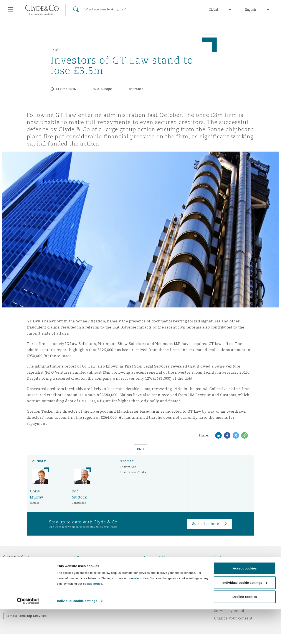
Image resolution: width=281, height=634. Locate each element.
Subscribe (153, 573)
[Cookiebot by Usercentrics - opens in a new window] (28, 625)
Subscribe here (205, 523)
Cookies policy (227, 580)
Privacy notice (227, 572)
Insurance (128, 467)
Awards (81, 572)
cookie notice (139, 603)
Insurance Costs (133, 472)
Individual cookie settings (77, 625)
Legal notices (226, 565)
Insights (56, 49)
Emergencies (161, 565)
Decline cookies (244, 621)
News (79, 580)
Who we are (84, 565)
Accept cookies (245, 593)
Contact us (153, 580)
